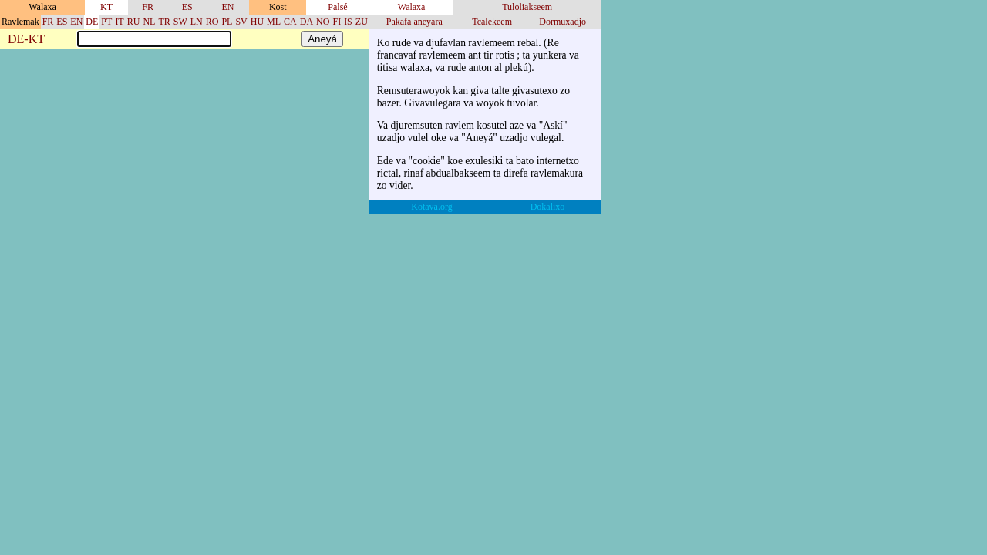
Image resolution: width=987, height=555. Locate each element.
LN (196, 21)
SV (241, 21)
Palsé (337, 7)
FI (336, 21)
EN (227, 7)
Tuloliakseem (527, 7)
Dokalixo (548, 206)
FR (147, 7)
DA (306, 21)
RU (133, 21)
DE (92, 21)
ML (274, 21)
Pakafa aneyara (414, 21)
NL (149, 21)
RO (212, 21)
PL (226, 21)
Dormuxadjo (562, 21)
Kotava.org (431, 206)
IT (119, 21)
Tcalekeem (492, 21)
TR (164, 21)
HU (257, 21)
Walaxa (412, 7)
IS (348, 21)
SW (180, 21)
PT (106, 21)
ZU (361, 21)
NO (322, 21)
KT (106, 7)
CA (290, 21)
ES (187, 7)
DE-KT (26, 39)
